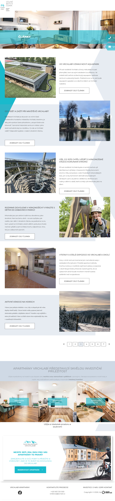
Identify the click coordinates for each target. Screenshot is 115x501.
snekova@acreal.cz (57, 495)
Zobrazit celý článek (74, 92)
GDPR (101, 489)
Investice (87, 489)
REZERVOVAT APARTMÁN (30, 471)
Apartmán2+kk (19, 403)
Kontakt (108, 489)
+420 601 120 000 (57, 493)
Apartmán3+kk (57, 403)
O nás (95, 489)
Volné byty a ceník (94, 4)
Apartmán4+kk (96, 403)
